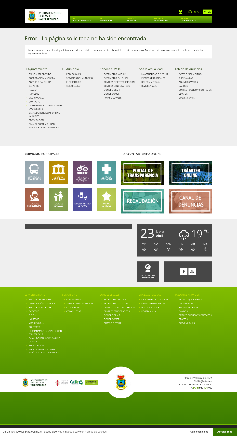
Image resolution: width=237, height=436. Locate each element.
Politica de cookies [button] (96, 431)
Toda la (161, 19)
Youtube (209, 12)
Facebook (205, 12)
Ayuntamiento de (46, 16)
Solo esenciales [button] (199, 431)
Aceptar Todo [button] (224, 431)
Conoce (131, 19)
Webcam (180, 12)
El (82, 19)
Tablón (188, 19)
